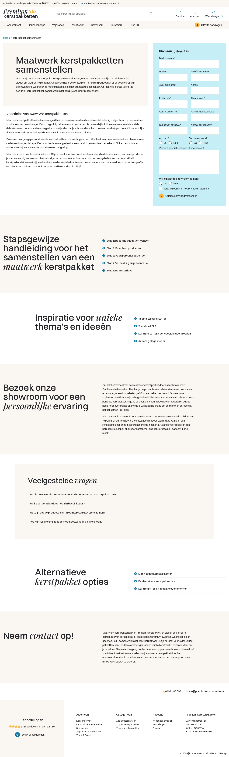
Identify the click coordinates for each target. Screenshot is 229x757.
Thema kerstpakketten (127, 728)
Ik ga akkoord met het (186, 188)
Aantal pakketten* (169, 111)
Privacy (156, 728)
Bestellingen (159, 724)
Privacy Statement (198, 188)
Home (6, 38)
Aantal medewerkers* (203, 111)
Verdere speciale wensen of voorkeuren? (181, 148)
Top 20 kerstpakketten (127, 724)
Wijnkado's (59, 25)
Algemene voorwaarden (88, 731)
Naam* (163, 71)
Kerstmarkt (119, 25)
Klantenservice (84, 721)
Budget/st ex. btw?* (170, 125)
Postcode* (165, 98)
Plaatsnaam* (198, 98)
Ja (165, 143)
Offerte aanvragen (211, 25)
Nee (175, 143)
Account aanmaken (163, 721)
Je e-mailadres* (167, 85)
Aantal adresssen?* (202, 125)
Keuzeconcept (37, 25)
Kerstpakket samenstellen (89, 724)
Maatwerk (79, 25)
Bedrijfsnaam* (167, 58)
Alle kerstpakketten (126, 721)
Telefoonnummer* (201, 71)
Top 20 (138, 25)
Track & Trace (83, 735)
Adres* (194, 85)
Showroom (99, 25)
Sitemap (222, 753)
